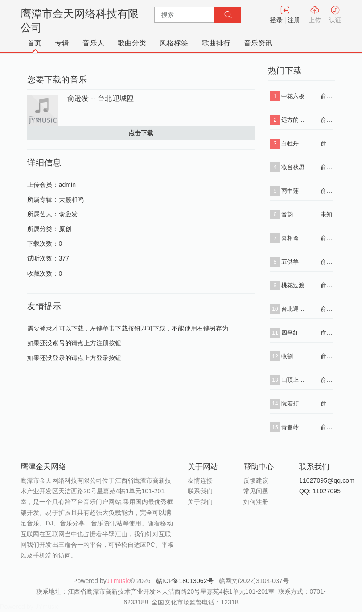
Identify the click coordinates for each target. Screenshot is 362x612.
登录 (276, 20)
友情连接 (200, 480)
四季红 (290, 332)
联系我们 (200, 491)
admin (67, 184)
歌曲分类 (132, 43)
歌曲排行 (216, 43)
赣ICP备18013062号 (185, 580)
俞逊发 (68, 214)
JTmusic (118, 580)
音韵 (287, 214)
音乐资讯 (258, 43)
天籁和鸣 (71, 199)
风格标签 (174, 43)
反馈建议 (255, 480)
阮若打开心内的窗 (294, 403)
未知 (326, 214)
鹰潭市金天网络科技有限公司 (80, 20)
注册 (294, 20)
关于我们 (200, 501)
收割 (287, 356)
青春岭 (290, 427)
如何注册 (255, 501)
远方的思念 (294, 119)
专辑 (62, 43)
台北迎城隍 (294, 309)
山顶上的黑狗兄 (294, 379)
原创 (65, 228)
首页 (34, 43)
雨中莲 (290, 190)
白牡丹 (290, 143)
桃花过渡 (292, 285)
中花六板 (292, 96)
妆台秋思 (292, 167)
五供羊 (290, 261)
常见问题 (255, 491)
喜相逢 (290, 238)
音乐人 (93, 43)
